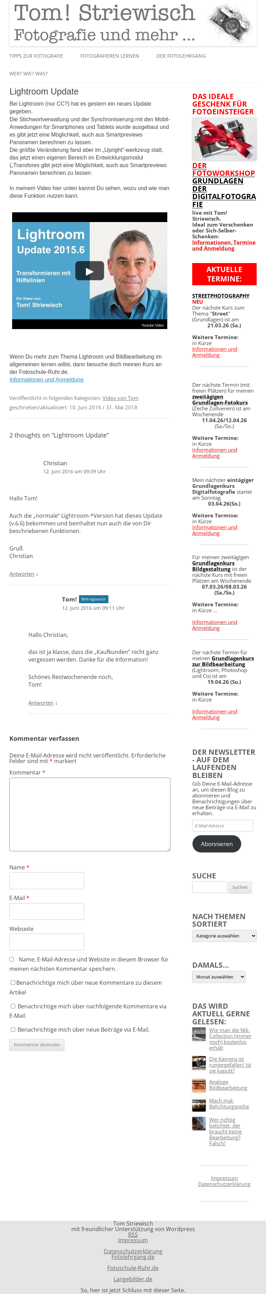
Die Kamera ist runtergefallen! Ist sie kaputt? (230, 1064)
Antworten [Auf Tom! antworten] (40, 702)
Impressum (224, 1177)
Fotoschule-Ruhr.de (133, 1268)
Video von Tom (121, 397)
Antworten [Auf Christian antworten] (21, 573)
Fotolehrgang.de (133, 1257)
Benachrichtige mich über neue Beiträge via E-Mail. (84, 1029)
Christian (55, 463)
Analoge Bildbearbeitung (228, 1084)
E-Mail (19, 898)
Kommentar (27, 772)
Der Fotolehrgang (181, 55)
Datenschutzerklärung (224, 1183)
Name (19, 867)
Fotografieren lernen (109, 55)
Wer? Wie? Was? (28, 73)
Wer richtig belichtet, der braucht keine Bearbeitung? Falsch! (225, 1131)
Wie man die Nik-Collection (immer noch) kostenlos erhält (230, 1038)
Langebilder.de (133, 1279)
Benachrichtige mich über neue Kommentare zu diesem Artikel (85, 987)
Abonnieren (217, 844)
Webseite (21, 929)
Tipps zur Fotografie (36, 55)
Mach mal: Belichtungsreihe (229, 1103)
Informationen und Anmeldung (46, 380)
